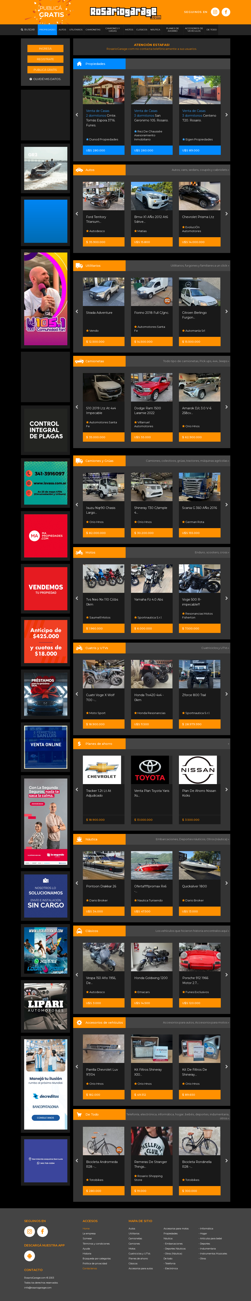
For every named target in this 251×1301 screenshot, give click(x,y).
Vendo (140, 330)
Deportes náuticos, (193, 839)
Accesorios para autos (141, 1268)
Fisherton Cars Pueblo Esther (103, 328)
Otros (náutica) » (218, 839)
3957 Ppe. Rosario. (100, 115)
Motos (132, 1248)
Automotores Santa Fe (197, 328)
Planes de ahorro (138, 1258)
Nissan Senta (96, 808)
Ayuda (86, 1248)
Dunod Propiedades (150, 139)
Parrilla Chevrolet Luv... (103, 1070)
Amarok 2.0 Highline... (102, 408)
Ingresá (45, 48)
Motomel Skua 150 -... (102, 599)
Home (86, 1228)
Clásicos (133, 1263)
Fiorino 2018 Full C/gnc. (199, 313)
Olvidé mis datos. (45, 79)
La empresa (89, 1233)
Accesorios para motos (211, 1022)
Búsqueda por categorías (97, 1258)
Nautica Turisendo (196, 900)
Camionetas (135, 1238)
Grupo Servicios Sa (101, 713)
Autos (132, 1228)
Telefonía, (133, 1114)
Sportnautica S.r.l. (196, 617)
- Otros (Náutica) (173, 1253)
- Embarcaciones (173, 1243)
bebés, (190, 1114)
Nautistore (95, 900)
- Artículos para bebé (210, 1238)
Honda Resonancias (197, 713)
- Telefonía (169, 1263)
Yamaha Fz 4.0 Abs (196, 599)
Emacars (190, 992)
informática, (166, 1114)
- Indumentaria (207, 1248)
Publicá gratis (45, 69)
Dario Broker (145, 900)
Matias (188, 231)
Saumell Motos (146, 617)
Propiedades (171, 1233)
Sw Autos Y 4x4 (98, 426)
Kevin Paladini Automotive (97, 990)
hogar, (180, 1114)
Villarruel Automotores (191, 424)
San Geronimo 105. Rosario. (199, 115)
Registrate (45, 59)
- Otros (202, 1258)
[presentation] (76, 115)
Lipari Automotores (101, 231)
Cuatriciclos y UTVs (139, 1253)
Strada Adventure (147, 313)
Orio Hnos (94, 522)
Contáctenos (90, 1268)
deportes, (202, 1114)
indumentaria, (219, 1114)
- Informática (206, 1228)
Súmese (87, 1238)
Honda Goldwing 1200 (199, 978)
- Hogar (203, 1233)
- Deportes (204, 1243)
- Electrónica (171, 1268)
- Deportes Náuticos (175, 1248)
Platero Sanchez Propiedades (99, 137)
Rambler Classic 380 (101, 978)
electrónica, (149, 1114)
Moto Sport (96, 617)
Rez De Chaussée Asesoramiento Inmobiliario (196, 135)
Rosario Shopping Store (100, 1178)
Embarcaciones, (167, 839)
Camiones (134, 1243)
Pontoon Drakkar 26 (149, 886)
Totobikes (142, 1180)
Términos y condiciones (96, 1243)
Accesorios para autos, (179, 1022)
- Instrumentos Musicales (213, 1253)
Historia (87, 1253)
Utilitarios (134, 1233)
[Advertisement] (45, 114)
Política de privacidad (95, 1263)
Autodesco (143, 231)
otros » (224, 1118)
